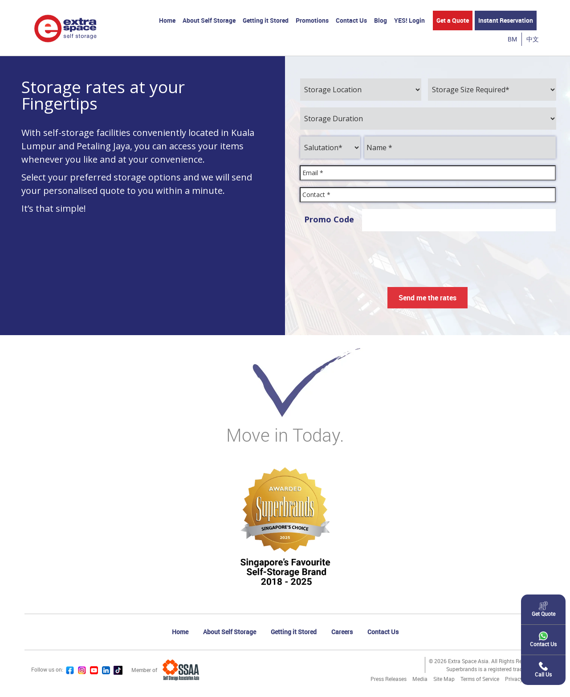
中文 (532, 39)
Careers (342, 631)
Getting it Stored (266, 20)
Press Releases (388, 678)
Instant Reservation (505, 20)
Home (167, 20)
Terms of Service (479, 678)
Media (420, 678)
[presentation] (427, 255)
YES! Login (409, 20)
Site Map (444, 678)
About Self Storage (209, 20)
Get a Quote (452, 20)
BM (512, 39)
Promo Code (329, 219)
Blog (380, 20)
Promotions (312, 20)
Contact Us (351, 20)
